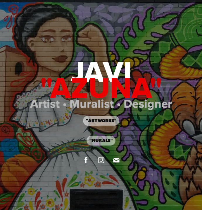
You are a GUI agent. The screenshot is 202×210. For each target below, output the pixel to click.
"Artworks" (101, 120)
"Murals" (101, 140)
